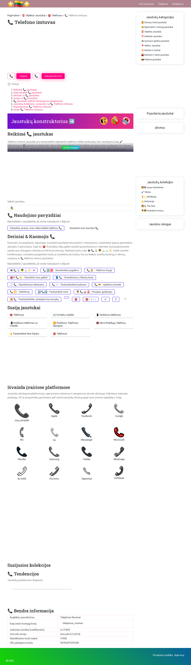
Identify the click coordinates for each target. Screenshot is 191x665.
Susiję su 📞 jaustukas (25, 98)
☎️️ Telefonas (55, 15)
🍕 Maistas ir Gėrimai (150, 50)
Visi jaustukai (146, 3)
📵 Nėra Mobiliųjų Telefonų (111, 323)
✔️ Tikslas (146, 192)
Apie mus (179, 655)
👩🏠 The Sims (148, 206)
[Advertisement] (70, 49)
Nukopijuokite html (53, 76)
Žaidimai (163, 3)
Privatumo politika (163, 655)
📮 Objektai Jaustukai (34, 15)
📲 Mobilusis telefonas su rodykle (24, 324)
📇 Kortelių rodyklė (63, 314)
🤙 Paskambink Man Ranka (24, 333)
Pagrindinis (13, 15)
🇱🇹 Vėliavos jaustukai (151, 59)
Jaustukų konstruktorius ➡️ (43, 121)
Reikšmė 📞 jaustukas (25, 89)
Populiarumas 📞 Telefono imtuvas (32, 106)
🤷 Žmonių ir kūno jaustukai (154, 22)
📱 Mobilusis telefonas (108, 314)
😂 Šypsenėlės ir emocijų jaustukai (157, 27)
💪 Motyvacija (147, 201)
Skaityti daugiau (70, 147)
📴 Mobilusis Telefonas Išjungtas (65, 324)
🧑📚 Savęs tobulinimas (152, 187)
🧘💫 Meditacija (148, 197)
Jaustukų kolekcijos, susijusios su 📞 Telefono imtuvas (43, 104)
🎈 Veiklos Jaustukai (150, 45)
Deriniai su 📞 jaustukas (26, 95)
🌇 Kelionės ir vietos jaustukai (155, 55)
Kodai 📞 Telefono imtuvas (28, 109)
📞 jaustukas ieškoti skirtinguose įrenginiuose (38, 101)
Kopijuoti (23, 76)
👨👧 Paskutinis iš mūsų (152, 210)
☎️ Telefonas (17, 314)
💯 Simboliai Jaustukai (151, 36)
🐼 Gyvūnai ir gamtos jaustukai (155, 41)
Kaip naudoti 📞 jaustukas (27, 92)
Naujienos (178, 3)
